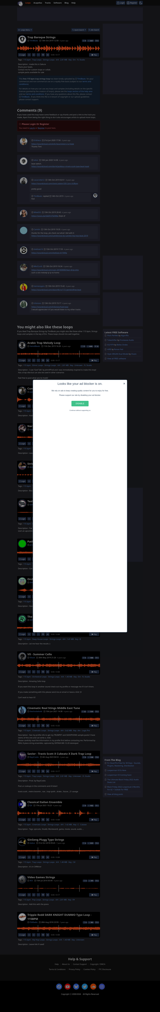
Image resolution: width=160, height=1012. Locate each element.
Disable (80, 403)
